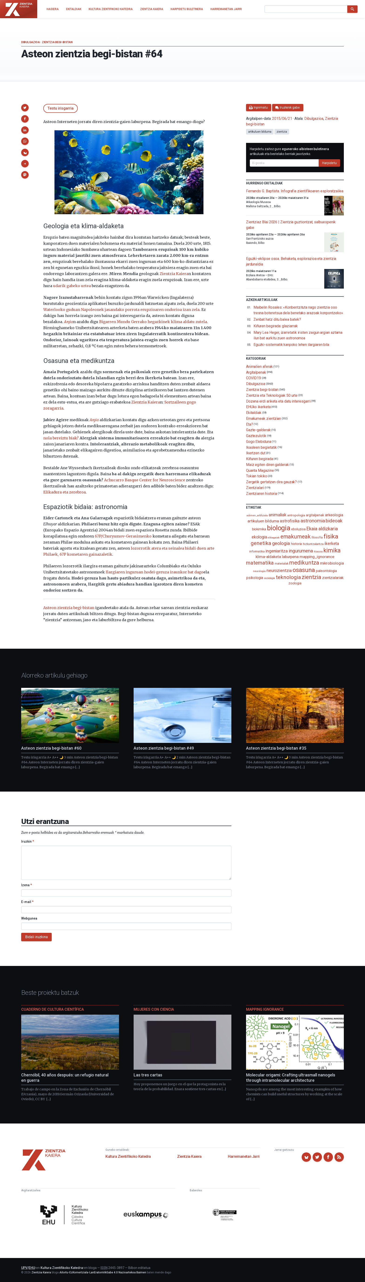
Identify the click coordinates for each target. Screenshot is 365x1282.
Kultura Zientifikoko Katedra (128, 1156)
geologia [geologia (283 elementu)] (281, 543)
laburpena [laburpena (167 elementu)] (290, 556)
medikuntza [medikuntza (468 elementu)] (304, 562)
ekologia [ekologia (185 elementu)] (259, 537)
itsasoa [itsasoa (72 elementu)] (318, 551)
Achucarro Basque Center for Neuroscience (144, 480)
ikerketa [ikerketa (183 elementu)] (331, 543)
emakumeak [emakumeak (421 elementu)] (296, 536)
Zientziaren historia (261, 493)
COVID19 (253, 378)
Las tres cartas (148, 1074)
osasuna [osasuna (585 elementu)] (304, 569)
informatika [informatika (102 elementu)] (257, 551)
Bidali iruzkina (36, 937)
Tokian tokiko (256, 476)
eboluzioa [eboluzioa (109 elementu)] (298, 529)
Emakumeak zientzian (263, 418)
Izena (26, 885)
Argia (94, 419)
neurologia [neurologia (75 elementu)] (259, 571)
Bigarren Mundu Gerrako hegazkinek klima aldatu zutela (153, 321)
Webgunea (29, 918)
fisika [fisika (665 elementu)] (331, 536)
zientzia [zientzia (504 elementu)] (311, 577)
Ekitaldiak (253, 412)
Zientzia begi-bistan (57, 42)
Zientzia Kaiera (174, 273)
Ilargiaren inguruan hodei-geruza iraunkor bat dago (154, 572)
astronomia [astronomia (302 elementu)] (313, 521)
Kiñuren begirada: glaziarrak (275, 326)
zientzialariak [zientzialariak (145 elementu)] (333, 578)
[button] (25, 107)
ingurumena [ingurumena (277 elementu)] (301, 551)
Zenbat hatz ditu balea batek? (277, 319)
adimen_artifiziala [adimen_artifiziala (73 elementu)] (257, 515)
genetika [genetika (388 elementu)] (261, 543)
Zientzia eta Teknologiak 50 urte (271, 395)
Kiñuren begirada (259, 459)
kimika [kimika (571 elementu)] (332, 550)
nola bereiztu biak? (61, 438)
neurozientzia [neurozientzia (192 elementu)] (279, 570)
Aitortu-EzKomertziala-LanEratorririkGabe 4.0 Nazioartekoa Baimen (102, 1272)
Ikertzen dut (255, 453)
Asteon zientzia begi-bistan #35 (276, 748)
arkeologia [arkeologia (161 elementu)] (334, 515)
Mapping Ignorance (265, 1009)
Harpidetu (329, 163)
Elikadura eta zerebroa (64, 492)
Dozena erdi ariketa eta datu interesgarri (278, 401)
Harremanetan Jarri (244, 1156)
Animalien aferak (259, 366)
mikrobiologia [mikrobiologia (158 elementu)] (332, 563)
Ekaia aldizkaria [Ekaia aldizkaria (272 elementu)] (322, 528)
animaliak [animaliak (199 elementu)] (277, 514)
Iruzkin (27, 841)
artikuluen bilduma (260, 131)
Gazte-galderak (258, 430)
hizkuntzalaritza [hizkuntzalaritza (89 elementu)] (313, 544)
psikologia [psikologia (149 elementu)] (254, 578)
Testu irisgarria (60, 108)
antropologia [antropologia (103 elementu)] (296, 515)
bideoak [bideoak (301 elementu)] (334, 521)
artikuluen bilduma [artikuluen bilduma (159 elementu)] (263, 521)
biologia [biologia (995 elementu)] (278, 528)
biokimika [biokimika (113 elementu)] (259, 529)
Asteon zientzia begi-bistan (68, 607)
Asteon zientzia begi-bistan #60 (51, 748)
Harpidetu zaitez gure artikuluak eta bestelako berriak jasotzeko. (289, 151)
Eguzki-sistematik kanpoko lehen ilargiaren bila (291, 344)
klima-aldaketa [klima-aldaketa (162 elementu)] (268, 556)
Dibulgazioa (30, 42)
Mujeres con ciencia (154, 1009)
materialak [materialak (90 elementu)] (281, 563)
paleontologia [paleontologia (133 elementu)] (326, 571)
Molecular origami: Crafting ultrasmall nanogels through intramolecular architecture (290, 1077)
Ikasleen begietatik (261, 447)
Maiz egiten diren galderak (267, 464)
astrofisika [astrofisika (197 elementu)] (290, 520)
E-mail (27, 902)
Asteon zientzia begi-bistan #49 (164, 748)
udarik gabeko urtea (72, 285)
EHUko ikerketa (258, 407)
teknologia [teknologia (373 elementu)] (288, 577)
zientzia (282, 131)
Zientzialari (255, 488)
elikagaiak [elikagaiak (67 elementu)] (273, 537)
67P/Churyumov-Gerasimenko (123, 536)
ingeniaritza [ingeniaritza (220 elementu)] (277, 551)
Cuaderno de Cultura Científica (52, 1009)
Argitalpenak (256, 372)
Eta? (249, 424)
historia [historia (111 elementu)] (296, 544)
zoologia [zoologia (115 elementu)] (294, 583)
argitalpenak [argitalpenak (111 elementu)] (315, 515)
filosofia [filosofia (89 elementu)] (317, 537)
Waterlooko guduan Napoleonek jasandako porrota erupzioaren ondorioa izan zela (121, 309)
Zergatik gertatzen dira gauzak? (271, 482)
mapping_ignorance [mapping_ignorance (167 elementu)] (317, 556)
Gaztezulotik (256, 436)
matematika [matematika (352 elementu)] (260, 563)
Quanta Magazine (260, 470)
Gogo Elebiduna (258, 441)
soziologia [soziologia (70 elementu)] (269, 578)
